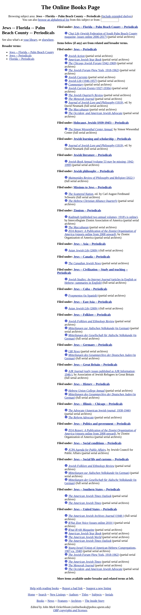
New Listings (58, 594)
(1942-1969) (92, 63)
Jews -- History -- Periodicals (91, 384)
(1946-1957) (82, 80)
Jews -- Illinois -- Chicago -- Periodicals (98, 403)
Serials (109, 594)
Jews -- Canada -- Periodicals (91, 256)
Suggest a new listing (98, 588)
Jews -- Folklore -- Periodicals (92, 314)
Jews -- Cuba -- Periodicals (90, 289)
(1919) (95, 102)
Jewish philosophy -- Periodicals (93, 171)
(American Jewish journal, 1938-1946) (99, 410)
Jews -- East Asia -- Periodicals (92, 301)
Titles (85, 594)
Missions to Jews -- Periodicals (92, 187)
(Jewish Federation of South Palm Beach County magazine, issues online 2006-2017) (100, 35)
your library (30, 39)
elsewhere (48, 39)
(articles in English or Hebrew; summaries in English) (100, 281)
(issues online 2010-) (91, 522)
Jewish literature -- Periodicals (92, 155)
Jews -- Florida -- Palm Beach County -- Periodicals (105, 26)
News (51, 600)
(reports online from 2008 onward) (100, 232)
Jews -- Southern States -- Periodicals (96, 489)
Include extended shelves (117, 16)
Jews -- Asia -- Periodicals (89, 243)
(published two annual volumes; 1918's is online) (103, 217)
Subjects (97, 594)
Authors (73, 594)
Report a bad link (72, 588)
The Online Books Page (70, 7)
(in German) (98, 328)
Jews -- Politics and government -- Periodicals (102, 423)
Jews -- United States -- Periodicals (95, 509)
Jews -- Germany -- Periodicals (92, 344)
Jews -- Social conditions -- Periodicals (97, 443)
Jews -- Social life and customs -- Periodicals (101, 459)
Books (40, 600)
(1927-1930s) (89, 88)
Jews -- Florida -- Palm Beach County (31, 52)
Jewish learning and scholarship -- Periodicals (102, 138)
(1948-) (96, 515)
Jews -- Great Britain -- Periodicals (95, 364)
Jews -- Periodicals (20, 55)
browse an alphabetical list (53, 19)
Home (31, 594)
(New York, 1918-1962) (93, 70)
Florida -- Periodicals (21, 58)
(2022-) (101, 177)
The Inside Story (94, 600)
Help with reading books (44, 588)
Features (63, 600)
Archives (76, 600)
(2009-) (83, 250)
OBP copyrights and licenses (70, 610)
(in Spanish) (82, 295)
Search (43, 594)
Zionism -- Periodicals (87, 210)
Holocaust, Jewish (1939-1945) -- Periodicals (101, 122)
